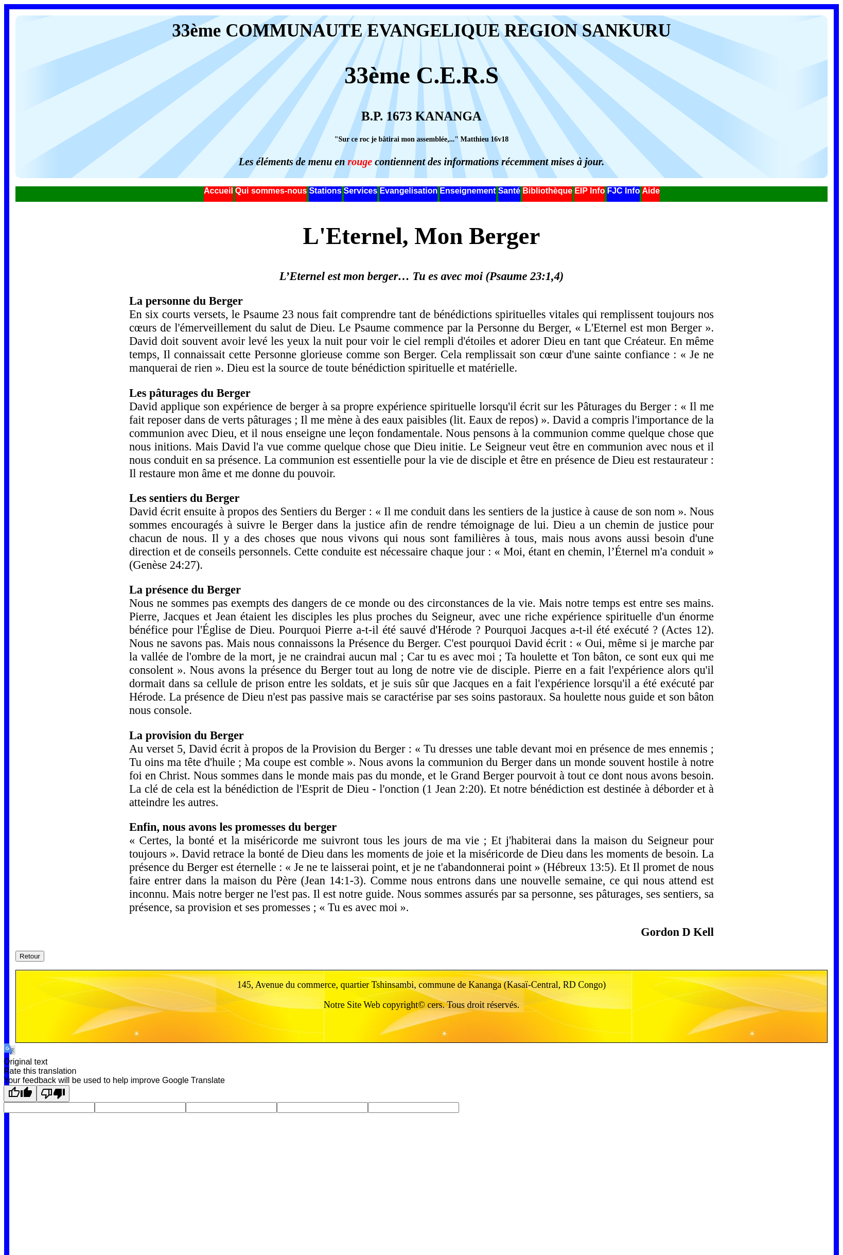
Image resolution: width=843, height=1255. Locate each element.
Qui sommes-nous (271, 190)
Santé (509, 190)
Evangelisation (408, 190)
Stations (325, 190)
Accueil (218, 190)
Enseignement (468, 190)
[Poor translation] (53, 1093)
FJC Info (623, 190)
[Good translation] (20, 1093)
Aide (651, 190)
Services (361, 190)
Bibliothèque (547, 190)
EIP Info (589, 190)
